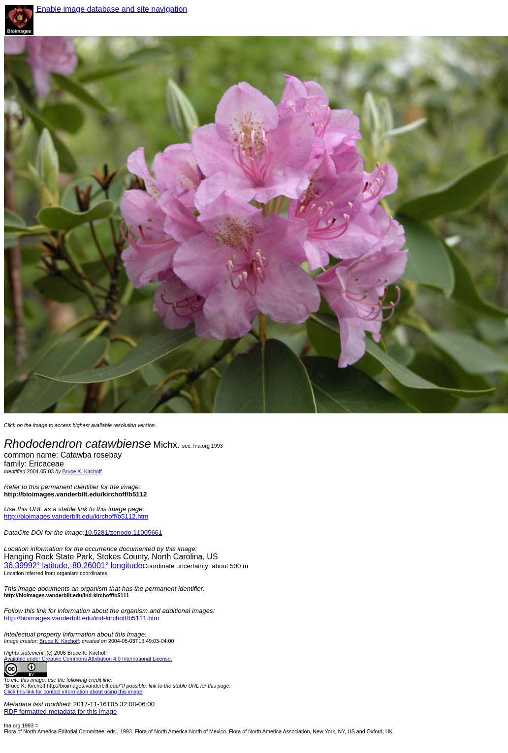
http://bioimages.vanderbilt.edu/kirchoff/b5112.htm (76, 516)
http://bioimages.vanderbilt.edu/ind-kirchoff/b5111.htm (81, 618)
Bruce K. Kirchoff (82, 471)
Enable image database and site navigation (111, 9)
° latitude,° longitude (73, 565)
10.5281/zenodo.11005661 (123, 532)
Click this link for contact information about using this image (73, 692)
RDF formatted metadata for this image (60, 711)
